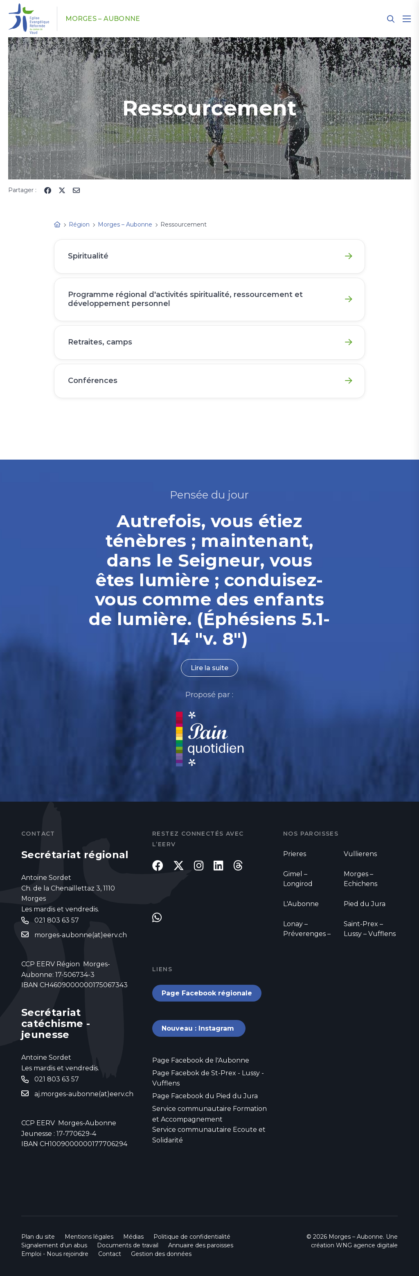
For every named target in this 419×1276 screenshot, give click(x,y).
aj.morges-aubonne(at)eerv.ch (83, 1094)
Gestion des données (161, 1254)
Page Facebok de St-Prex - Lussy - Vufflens (208, 1078)
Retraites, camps (100, 342)
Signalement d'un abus (54, 1245)
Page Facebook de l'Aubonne (200, 1060)
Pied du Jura (364, 904)
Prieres (294, 854)
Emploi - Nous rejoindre (54, 1254)
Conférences (92, 380)
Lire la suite (209, 668)
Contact (109, 1254)
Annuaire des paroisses (200, 1245)
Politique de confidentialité (191, 1236)
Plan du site (38, 1236)
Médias (133, 1236)
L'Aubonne (301, 904)
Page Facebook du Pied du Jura (205, 1096)
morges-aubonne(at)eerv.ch (80, 935)
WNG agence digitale (367, 1245)
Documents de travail (127, 1245)
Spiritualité (88, 256)
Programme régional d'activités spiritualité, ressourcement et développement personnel (185, 299)
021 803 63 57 (56, 920)
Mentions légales (89, 1236)
